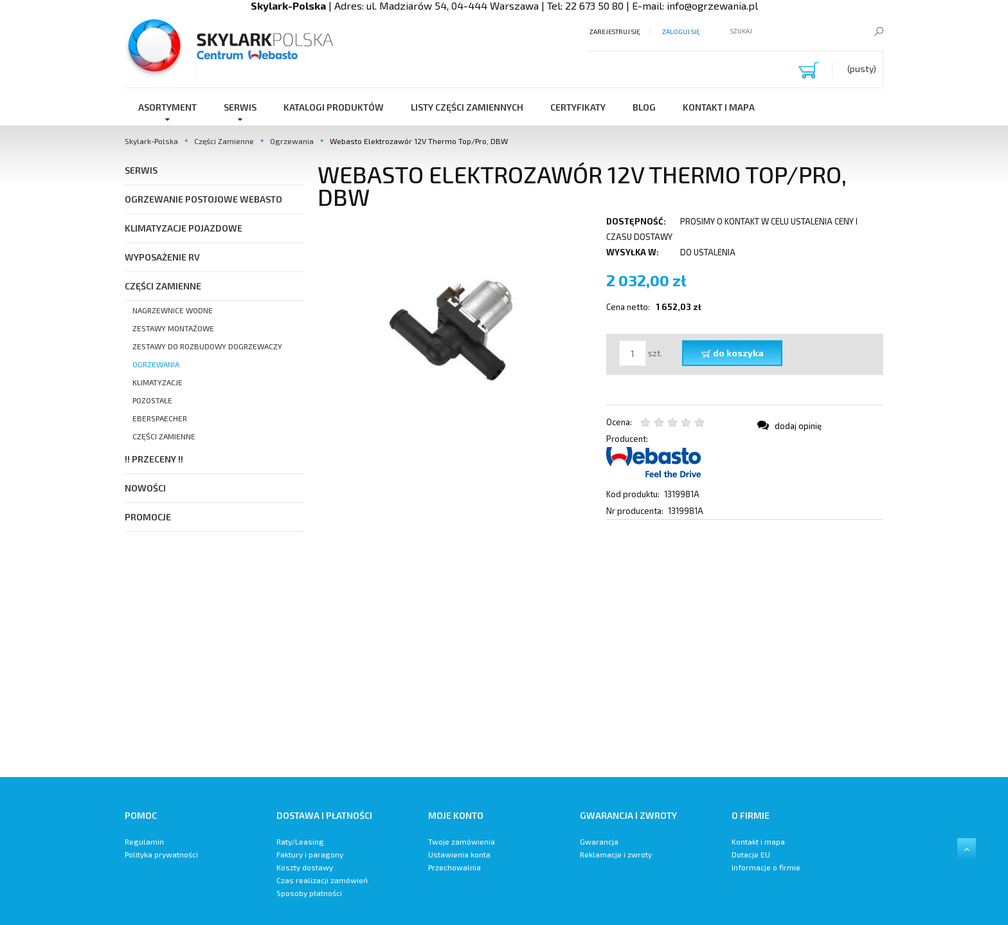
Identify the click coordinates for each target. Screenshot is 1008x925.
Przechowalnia (454, 867)
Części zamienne (163, 436)
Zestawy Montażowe (173, 328)
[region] (600, 648)
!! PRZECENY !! (154, 458)
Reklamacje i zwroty (616, 854)
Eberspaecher (159, 418)
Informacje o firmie (766, 867)
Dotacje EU (751, 854)
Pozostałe (152, 400)
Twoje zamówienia (461, 841)
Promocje (148, 516)
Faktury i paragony (309, 854)
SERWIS (141, 170)
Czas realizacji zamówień (322, 879)
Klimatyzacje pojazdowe (183, 228)
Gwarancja (599, 841)
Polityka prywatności (161, 854)
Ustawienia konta (459, 854)
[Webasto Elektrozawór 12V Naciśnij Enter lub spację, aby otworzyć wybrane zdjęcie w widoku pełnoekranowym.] (456, 326)
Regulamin (144, 841)
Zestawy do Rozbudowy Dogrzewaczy (207, 346)
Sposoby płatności (309, 892)
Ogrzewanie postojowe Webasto (203, 199)
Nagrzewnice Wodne (172, 310)
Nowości (145, 487)
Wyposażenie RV (162, 257)
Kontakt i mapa (758, 841)
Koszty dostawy (304, 867)
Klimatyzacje (157, 382)
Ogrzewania (155, 364)
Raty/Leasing (300, 841)
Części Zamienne (163, 285)
